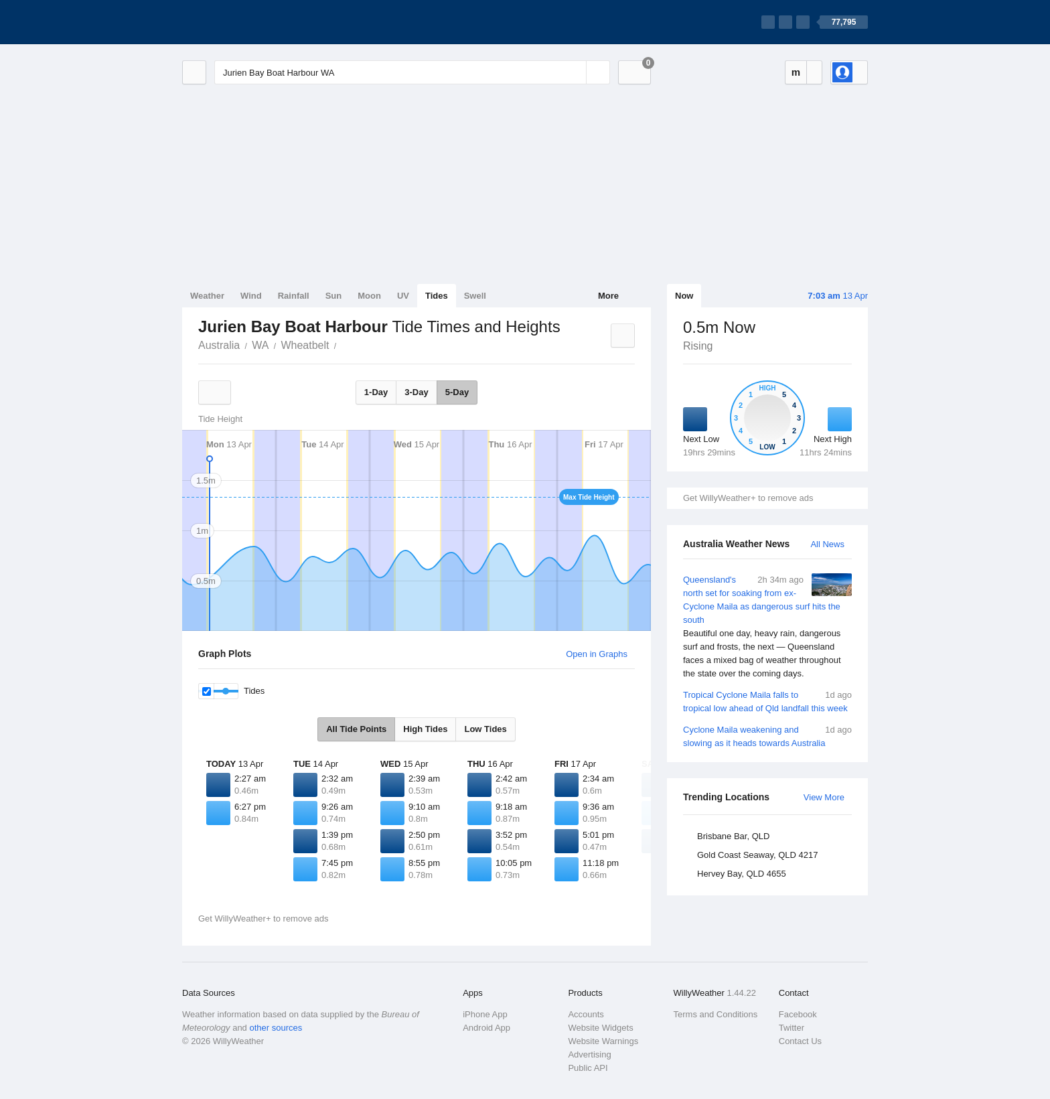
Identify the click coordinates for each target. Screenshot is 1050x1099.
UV (403, 296)
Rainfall (293, 296)
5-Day (457, 392)
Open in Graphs (596, 654)
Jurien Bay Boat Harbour (343, 344)
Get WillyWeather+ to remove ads (748, 498)
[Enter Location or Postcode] (412, 72)
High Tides (425, 729)
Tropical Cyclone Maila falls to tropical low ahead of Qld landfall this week (767, 700)
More (608, 296)
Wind (251, 296)
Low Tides (485, 729)
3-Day (416, 392)
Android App (486, 1028)
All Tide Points (356, 729)
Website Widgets (600, 1028)
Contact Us (800, 1041)
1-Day (376, 392)
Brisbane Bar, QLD (733, 836)
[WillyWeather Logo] (245, 22)
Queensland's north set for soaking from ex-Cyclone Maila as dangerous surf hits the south (767, 626)
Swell (475, 296)
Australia (219, 345)
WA (260, 345)
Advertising (589, 1054)
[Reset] (574, 72)
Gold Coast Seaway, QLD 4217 (757, 855)
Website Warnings (603, 1041)
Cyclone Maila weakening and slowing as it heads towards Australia (767, 735)
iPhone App (485, 1014)
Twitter (791, 1028)
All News (827, 544)
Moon (369, 296)
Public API (587, 1068)
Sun (333, 296)
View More (824, 797)
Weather (207, 296)
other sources (275, 1028)
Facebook (798, 1014)
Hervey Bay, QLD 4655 (741, 874)
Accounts (585, 1014)
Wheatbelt (305, 345)
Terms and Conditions (716, 1014)
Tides (436, 296)
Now (684, 296)
